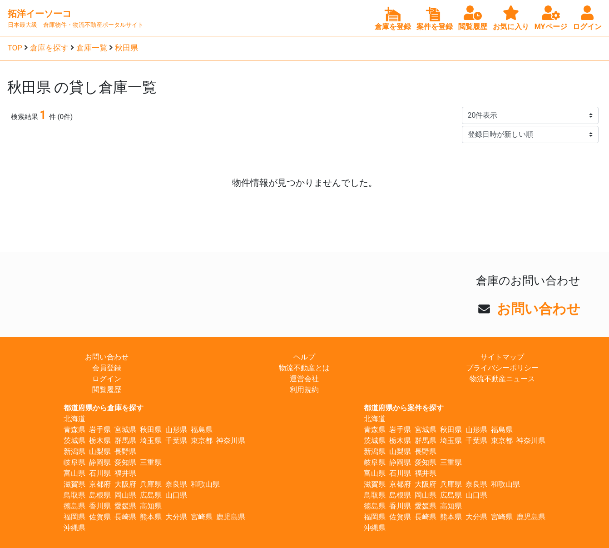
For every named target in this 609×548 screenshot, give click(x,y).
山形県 (176, 429)
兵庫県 (151, 484)
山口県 (176, 495)
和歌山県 (205, 484)
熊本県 (151, 517)
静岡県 (100, 462)
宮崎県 (202, 517)
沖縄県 (74, 527)
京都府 (100, 484)
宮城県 (125, 429)
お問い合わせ (538, 309)
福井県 (125, 473)
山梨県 (100, 451)
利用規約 (304, 389)
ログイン (106, 378)
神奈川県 (230, 440)
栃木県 (100, 440)
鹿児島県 (230, 517)
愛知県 (125, 462)
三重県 (151, 462)
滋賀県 (74, 484)
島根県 (100, 495)
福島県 (202, 429)
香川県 (100, 506)
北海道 (74, 418)
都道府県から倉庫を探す (104, 408)
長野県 (125, 451)
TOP (15, 47)
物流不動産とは (304, 368)
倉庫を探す (49, 47)
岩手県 (100, 429)
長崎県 (125, 517)
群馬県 (125, 440)
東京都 (202, 440)
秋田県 (126, 47)
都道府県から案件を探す (404, 408)
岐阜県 (74, 462)
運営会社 (304, 378)
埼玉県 (151, 440)
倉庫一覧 (91, 47)
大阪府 (125, 484)
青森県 (74, 429)
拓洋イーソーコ (39, 13)
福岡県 (74, 517)
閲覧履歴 (106, 389)
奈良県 (176, 484)
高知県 (151, 506)
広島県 (151, 495)
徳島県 (74, 506)
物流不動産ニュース (502, 378)
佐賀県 (100, 517)
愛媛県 (125, 506)
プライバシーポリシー (502, 368)
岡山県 (125, 495)
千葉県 (176, 440)
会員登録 (106, 368)
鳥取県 (74, 495)
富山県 (74, 473)
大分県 (176, 517)
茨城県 (74, 440)
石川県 (100, 473)
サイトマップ (502, 357)
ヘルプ (304, 357)
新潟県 (74, 451)
